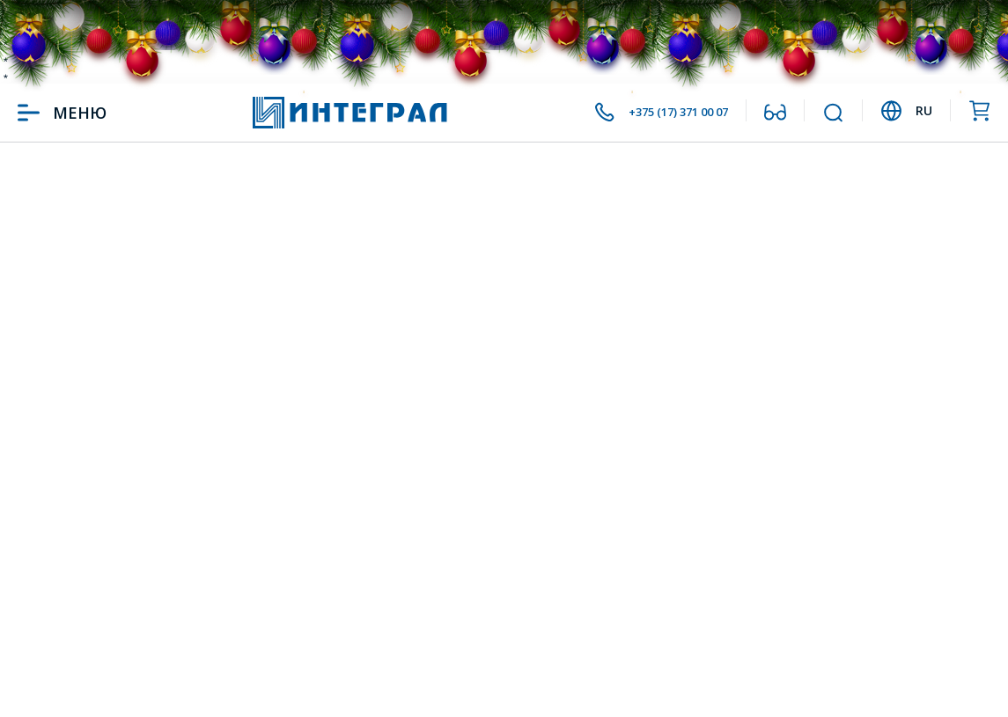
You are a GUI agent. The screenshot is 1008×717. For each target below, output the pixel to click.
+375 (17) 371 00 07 (656, 112)
